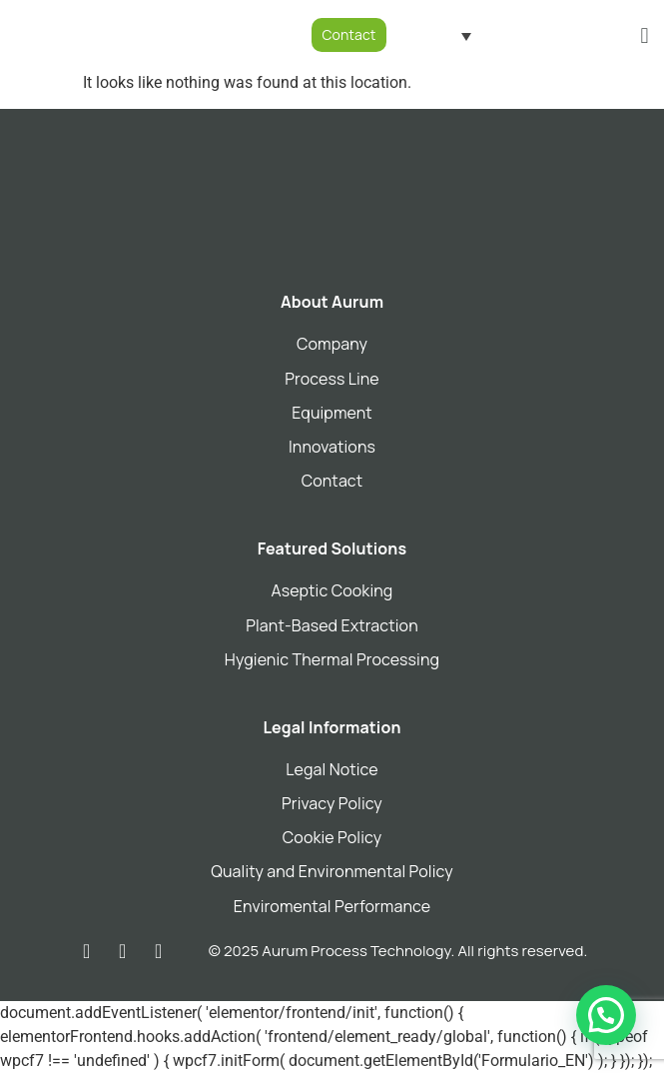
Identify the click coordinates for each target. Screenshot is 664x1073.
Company (332, 344)
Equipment (332, 413)
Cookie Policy (332, 837)
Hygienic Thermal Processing (332, 659)
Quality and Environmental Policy (331, 871)
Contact (332, 481)
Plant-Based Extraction (332, 625)
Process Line (332, 379)
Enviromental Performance (332, 906)
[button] (644, 35)
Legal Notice (332, 769)
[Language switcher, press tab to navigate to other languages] (443, 35)
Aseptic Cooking (332, 590)
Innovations (332, 447)
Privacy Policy (332, 803)
